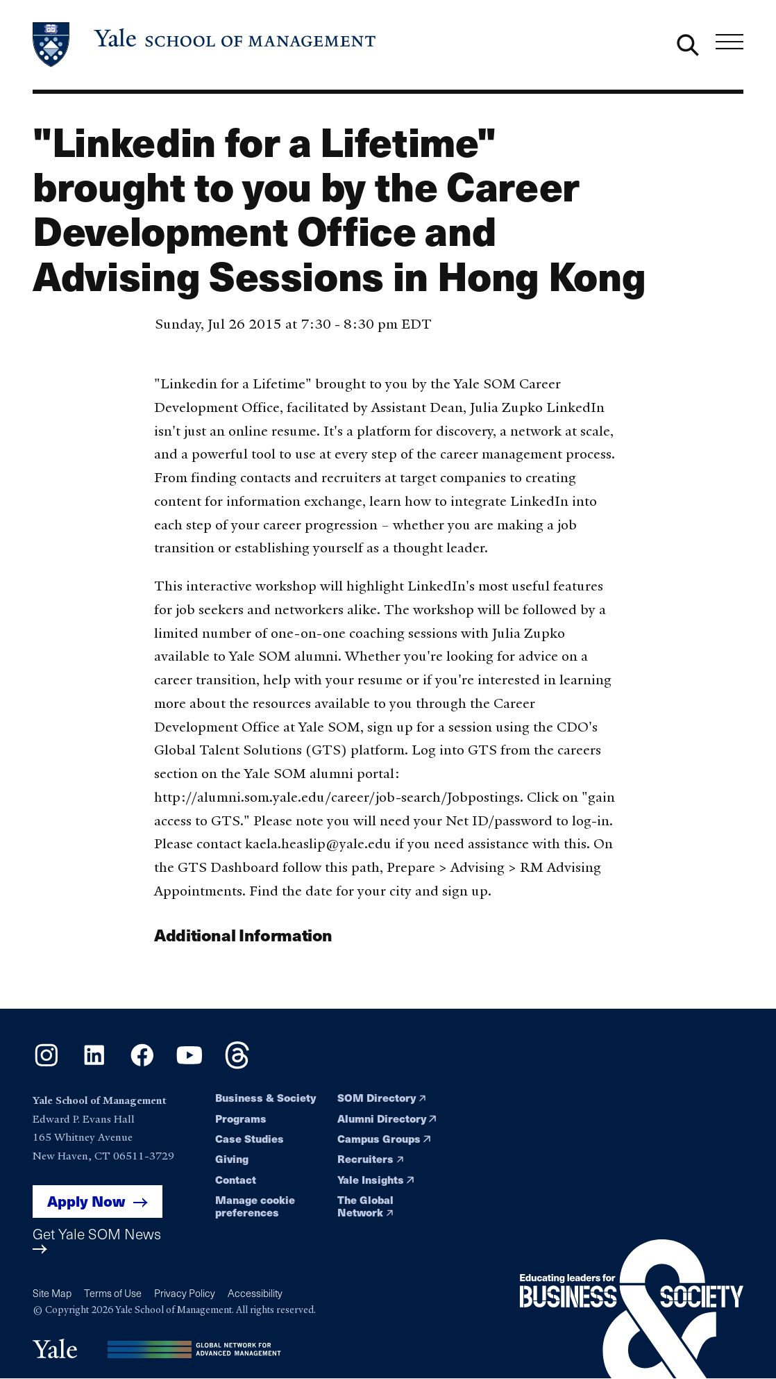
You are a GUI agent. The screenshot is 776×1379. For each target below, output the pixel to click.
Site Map (52, 1293)
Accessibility (255, 1293)
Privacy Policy (184, 1293)
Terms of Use (113, 1293)
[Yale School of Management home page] (205, 44)
